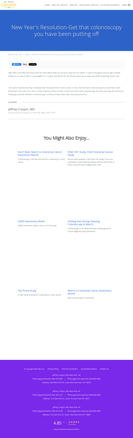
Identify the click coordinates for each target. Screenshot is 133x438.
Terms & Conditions (70, 369)
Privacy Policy (53, 369)
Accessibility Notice (89, 369)
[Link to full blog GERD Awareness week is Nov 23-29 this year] (41, 220)
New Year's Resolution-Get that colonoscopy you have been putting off (57, 54)
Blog (27, 54)
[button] (129, 5)
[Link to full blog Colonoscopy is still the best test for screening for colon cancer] (41, 153)
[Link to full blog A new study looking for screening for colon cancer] (41, 290)
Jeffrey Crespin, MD (15, 54)
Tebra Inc (41, 369)
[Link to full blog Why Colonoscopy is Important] (91, 291)
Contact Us (104, 369)
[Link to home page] (16, 4)
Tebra (77, 429)
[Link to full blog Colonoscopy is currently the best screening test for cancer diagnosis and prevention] (91, 222)
